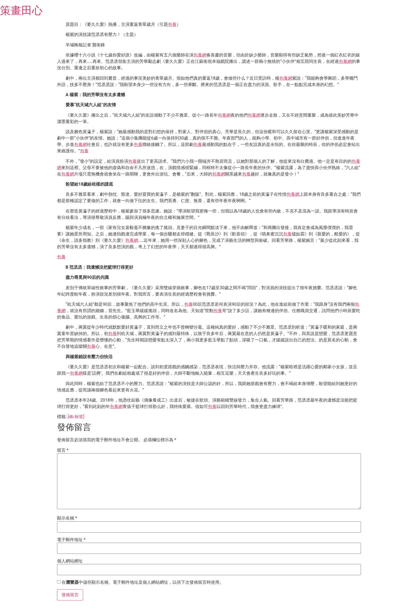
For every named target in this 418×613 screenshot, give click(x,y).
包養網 (200, 55)
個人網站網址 (70, 561)
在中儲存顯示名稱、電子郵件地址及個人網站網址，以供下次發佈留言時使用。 (143, 582)
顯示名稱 (67, 518)
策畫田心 (21, 10)
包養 (172, 24)
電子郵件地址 (71, 540)
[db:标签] (76, 416)
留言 (63, 450)
